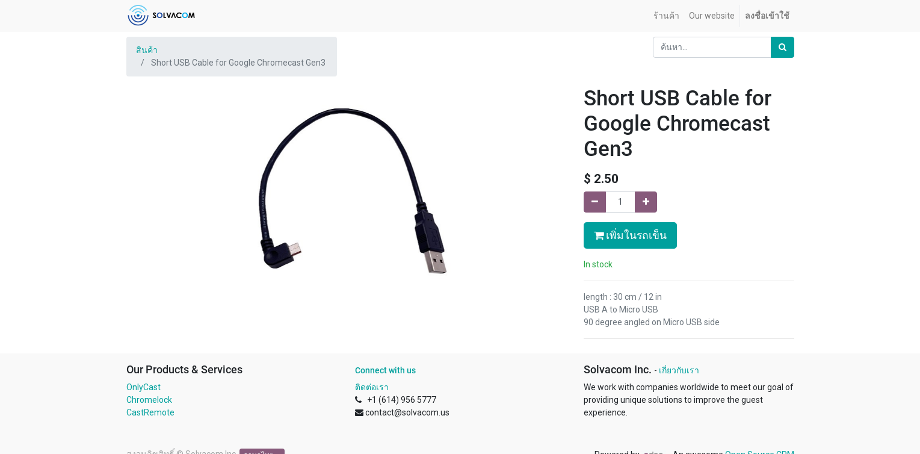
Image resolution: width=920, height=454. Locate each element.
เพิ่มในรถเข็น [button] (630, 235)
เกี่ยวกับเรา (679, 370)
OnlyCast (143, 387)
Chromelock (149, 400)
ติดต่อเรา (372, 387)
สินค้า (147, 50)
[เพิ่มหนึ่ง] (646, 202)
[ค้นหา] (782, 47)
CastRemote (150, 412)
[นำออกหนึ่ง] (595, 202)
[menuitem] (666, 16)
